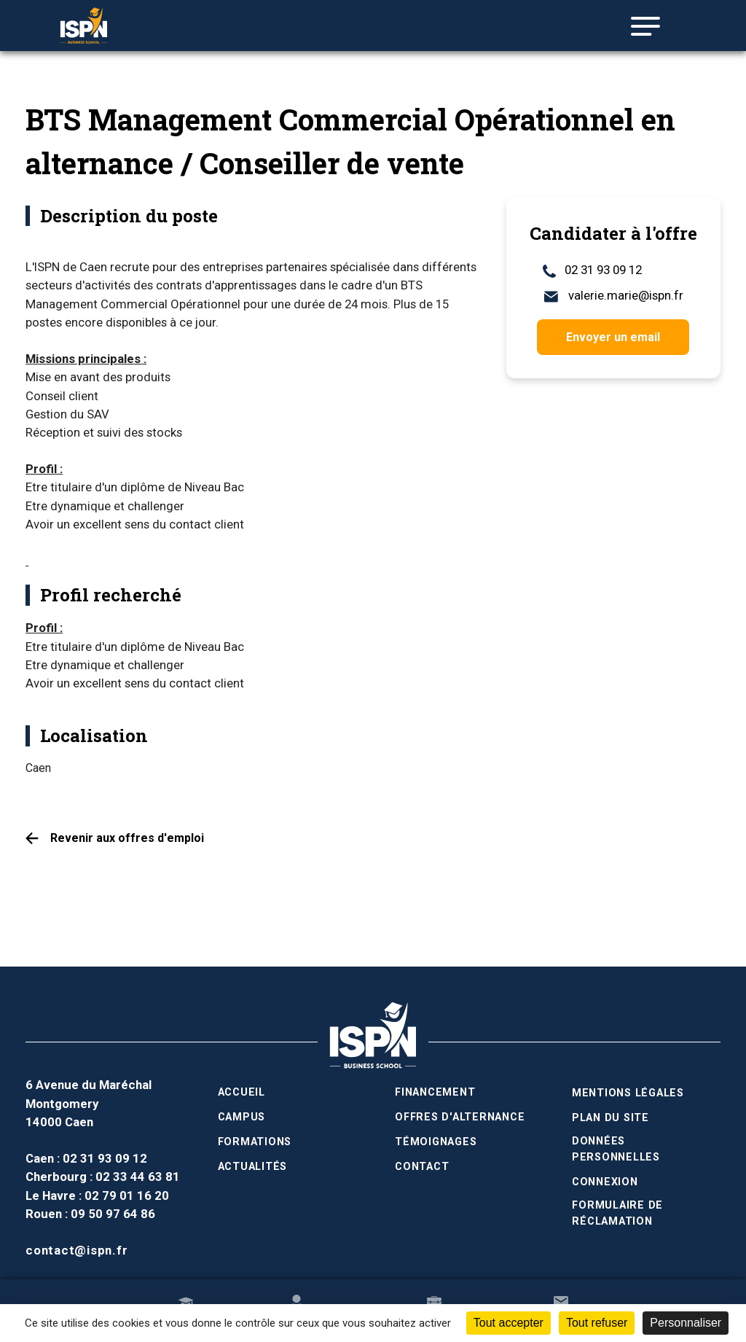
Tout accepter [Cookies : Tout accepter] (508, 1322)
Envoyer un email (613, 337)
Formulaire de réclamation (617, 1212)
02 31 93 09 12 (592, 270)
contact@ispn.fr (76, 1250)
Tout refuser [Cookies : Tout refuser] (596, 1322)
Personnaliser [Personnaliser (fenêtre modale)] (685, 1322)
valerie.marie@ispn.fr (613, 295)
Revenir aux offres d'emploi (127, 838)
